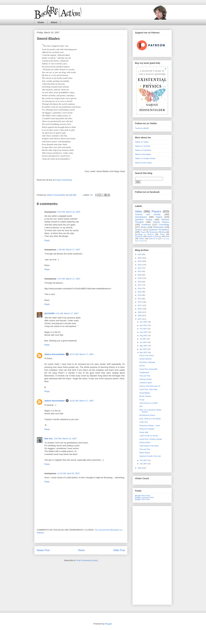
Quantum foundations (159, 229)
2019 (140, 278)
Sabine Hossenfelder (54, 354)
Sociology (141, 241)
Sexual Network (145, 359)
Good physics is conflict (148, 403)
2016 (140, 288)
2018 (140, 282)
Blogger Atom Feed (142, 495)
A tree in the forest (146, 355)
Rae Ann (48, 438)
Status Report (144, 453)
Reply (47, 240)
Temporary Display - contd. (149, 425)
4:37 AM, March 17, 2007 (68, 279)
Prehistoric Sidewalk (147, 362)
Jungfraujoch (144, 372)
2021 (140, 271)
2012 (140, 302)
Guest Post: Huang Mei (148, 369)
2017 (140, 285)
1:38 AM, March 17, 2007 (68, 249)
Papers (159, 217)
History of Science (154, 236)
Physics (156, 211)
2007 (140, 319)
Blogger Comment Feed (144, 497)
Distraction (154, 232)
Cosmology (164, 224)
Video (138, 211)
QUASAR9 (49, 313)
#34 (140, 406)
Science (138, 229)
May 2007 (144, 346)
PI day (141, 400)
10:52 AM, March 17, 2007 (82, 401)
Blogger (108, 624)
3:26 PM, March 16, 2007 (68, 212)
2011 (140, 305)
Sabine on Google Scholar (145, 158)
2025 (140, 258)
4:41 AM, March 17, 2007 (66, 313)
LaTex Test (143, 422)
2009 (140, 312)
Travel (143, 232)
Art (91, 195)
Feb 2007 (144, 460)
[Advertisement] (152, 554)
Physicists (139, 236)
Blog (164, 232)
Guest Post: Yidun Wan (148, 389)
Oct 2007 (143, 329)
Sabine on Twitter (141, 142)
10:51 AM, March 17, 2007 (82, 354)
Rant (167, 236)
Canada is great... (146, 383)
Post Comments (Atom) (87, 560)
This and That (144, 376)
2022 (140, 268)
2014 (140, 295)
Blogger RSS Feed (142, 499)
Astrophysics (141, 217)
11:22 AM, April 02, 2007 (68, 473)
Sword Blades (144, 393)
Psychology (165, 239)
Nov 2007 (144, 325)
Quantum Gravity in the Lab (150, 456)
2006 (140, 468)
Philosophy (158, 227)
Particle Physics (161, 222)
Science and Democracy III (149, 386)
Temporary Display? (147, 429)
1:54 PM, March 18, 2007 (65, 438)
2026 (140, 254)
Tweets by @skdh (142, 128)
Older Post (119, 550)
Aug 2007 (144, 335)
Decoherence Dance (147, 415)
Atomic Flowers (145, 396)
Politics (142, 239)
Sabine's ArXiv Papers (143, 163)
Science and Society (148, 214)
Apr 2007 (143, 349)
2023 (140, 265)
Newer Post (43, 550)
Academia (146, 224)
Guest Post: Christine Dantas (150, 439)
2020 (140, 275)
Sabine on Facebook (143, 150)
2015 (140, 292)
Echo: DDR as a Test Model (150, 419)
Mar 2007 (144, 352)
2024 (140, 261)
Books (144, 227)
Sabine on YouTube (142, 146)
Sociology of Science (144, 234)
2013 (140, 299)
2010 (140, 309)
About (54, 22)
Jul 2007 (143, 339)
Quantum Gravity (143, 219)
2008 (140, 316)
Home (41, 22)
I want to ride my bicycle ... (149, 436)
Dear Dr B (153, 239)
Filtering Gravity (145, 379)
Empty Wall (143, 432)
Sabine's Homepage (143, 154)
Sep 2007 (144, 332)
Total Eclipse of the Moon (149, 446)
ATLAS (142, 366)
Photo (162, 234)
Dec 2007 (144, 322)
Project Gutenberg (63, 180)
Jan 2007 (143, 464)
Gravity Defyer (144, 442)
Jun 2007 (143, 342)
